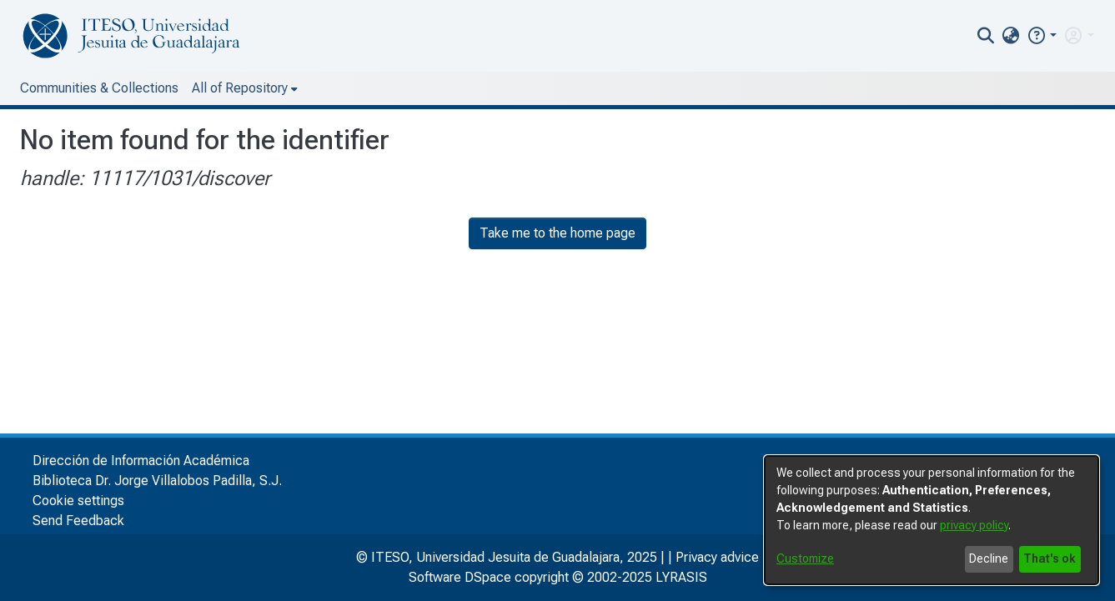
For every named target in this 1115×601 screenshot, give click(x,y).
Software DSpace (460, 577)
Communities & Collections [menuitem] (99, 88)
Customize (805, 558)
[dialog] (931, 520)
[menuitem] (1011, 36)
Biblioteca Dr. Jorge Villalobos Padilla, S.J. (157, 480)
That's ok (1049, 558)
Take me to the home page (557, 233)
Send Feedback (78, 520)
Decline (988, 558)
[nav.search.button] (985, 36)
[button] (1041, 35)
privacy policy (974, 525)
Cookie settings (78, 500)
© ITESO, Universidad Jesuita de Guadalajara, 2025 (506, 557)
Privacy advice (717, 557)
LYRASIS (681, 577)
